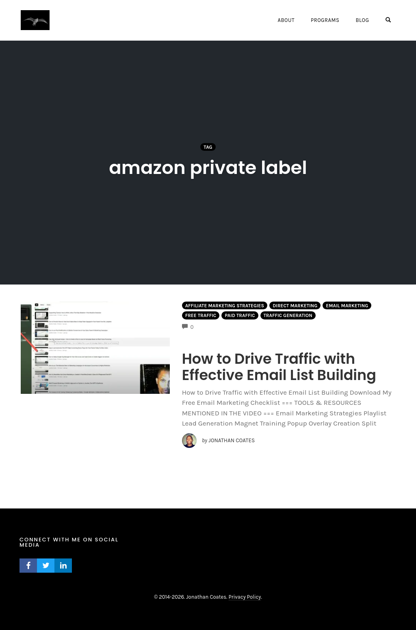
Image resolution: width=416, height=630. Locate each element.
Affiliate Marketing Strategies (224, 305)
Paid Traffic (240, 315)
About (285, 20)
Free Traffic (201, 315)
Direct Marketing (295, 305)
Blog (362, 20)
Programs (325, 20)
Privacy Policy (245, 597)
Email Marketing (347, 305)
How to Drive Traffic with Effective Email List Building (279, 367)
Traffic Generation (288, 315)
